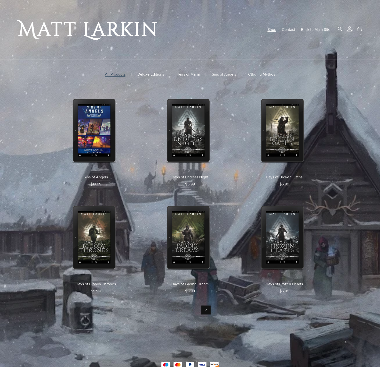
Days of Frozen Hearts (284, 284)
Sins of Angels (224, 74)
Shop (272, 29)
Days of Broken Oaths (284, 177)
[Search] (340, 29)
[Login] (349, 28)
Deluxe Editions (150, 74)
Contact (288, 29)
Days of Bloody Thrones (96, 284)
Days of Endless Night (190, 177)
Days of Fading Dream (190, 284)
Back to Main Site (315, 29)
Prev (176, 310)
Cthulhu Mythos (261, 74)
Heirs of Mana (188, 74)
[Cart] (361, 29)
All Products (115, 74)
